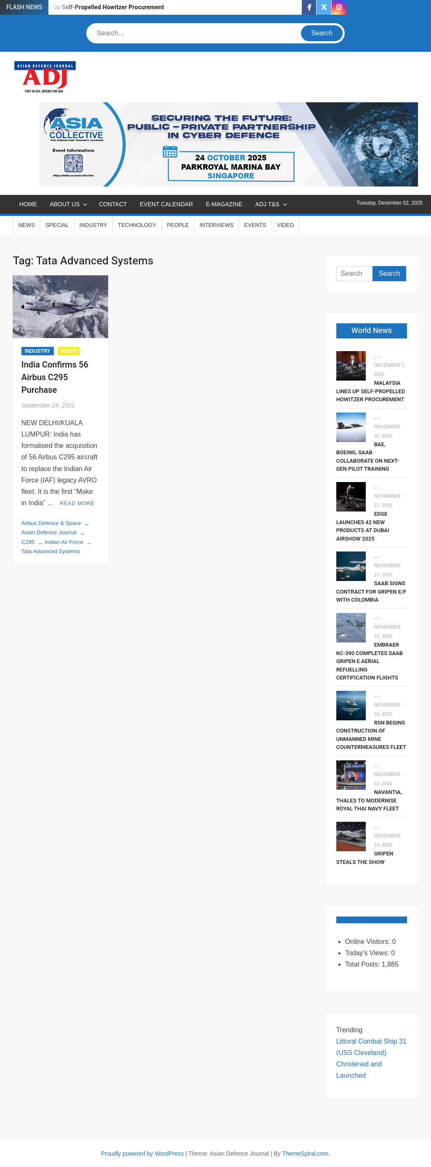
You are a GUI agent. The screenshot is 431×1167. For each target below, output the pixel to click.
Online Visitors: (368, 941)
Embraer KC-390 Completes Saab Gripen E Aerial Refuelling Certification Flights (369, 661)
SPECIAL (57, 225)
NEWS (27, 225)
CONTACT (113, 204)
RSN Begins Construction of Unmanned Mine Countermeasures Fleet (371, 735)
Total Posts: (363, 964)
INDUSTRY (93, 225)
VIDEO (285, 225)
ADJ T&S (267, 204)
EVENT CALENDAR (166, 204)
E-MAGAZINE (224, 204)
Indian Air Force (64, 542)
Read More (77, 503)
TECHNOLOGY (137, 225)
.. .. (377, 355)
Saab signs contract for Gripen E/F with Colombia (371, 591)
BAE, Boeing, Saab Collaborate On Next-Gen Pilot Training (367, 456)
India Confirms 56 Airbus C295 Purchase (54, 377)
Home (28, 204)
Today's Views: (368, 953)
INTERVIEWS (217, 225)
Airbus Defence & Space (51, 523)
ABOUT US (65, 204)
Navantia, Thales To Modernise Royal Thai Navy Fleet (369, 800)
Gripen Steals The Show (365, 858)
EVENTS (255, 225)
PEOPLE (178, 225)
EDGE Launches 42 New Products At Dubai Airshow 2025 (362, 526)
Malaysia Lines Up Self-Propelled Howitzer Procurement (87, 7)
